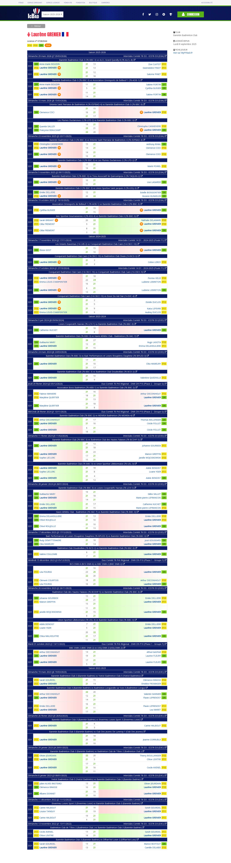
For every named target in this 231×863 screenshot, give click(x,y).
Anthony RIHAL (153, 144)
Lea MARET (155, 709)
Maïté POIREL (154, 166)
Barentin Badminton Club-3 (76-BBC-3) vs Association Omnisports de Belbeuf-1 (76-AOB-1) (97, 80)
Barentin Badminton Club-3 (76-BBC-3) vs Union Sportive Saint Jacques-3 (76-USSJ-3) (97, 188)
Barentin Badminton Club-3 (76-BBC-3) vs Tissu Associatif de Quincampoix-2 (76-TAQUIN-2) (97, 176)
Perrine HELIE (154, 278)
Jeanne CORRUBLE (152, 739)
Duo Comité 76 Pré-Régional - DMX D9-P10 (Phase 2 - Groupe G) (133, 383)
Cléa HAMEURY (153, 363)
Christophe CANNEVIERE (149, 126)
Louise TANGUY (47, 811)
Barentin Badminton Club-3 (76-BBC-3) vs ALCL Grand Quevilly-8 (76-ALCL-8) (97, 60)
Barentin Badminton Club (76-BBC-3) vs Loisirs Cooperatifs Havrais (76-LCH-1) (97, 487)
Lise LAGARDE (154, 182)
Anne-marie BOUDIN (49, 64)
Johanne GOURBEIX (151, 445)
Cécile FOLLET (154, 423)
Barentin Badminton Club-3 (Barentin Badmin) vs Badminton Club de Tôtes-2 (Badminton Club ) (97, 751)
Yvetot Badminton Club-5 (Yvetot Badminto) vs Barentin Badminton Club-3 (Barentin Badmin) (97, 779)
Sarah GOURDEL (47, 680)
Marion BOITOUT (152, 843)
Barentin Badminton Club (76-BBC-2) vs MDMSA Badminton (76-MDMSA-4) (97, 415)
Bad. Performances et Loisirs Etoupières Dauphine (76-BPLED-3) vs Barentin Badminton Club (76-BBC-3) (97, 536)
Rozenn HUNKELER (151, 196)
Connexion (190, 14)
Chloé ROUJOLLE (47, 519)
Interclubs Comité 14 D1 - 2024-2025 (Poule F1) (142, 240)
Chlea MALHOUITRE (49, 636)
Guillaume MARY (47, 342)
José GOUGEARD (153, 540)
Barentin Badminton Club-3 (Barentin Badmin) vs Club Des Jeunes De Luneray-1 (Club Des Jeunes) (97, 731)
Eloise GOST (45, 250)
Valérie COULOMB (48, 554)
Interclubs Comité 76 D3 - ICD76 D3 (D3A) (144, 56)
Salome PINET (154, 74)
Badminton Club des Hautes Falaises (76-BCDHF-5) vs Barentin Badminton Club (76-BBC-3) (97, 592)
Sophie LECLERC (47, 457)
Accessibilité (206, 3)
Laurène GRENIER (48, 67)
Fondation (80, 3)
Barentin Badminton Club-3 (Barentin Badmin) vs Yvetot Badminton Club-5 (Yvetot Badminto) (97, 675)
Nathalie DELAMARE (151, 220)
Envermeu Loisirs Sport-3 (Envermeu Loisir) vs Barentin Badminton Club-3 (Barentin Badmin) (97, 803)
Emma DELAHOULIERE (150, 346)
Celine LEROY (154, 262)
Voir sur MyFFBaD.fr (183, 52)
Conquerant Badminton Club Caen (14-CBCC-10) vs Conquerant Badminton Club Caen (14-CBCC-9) (97, 272)
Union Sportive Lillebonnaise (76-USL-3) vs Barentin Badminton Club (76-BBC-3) (97, 619)
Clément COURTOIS (48, 580)
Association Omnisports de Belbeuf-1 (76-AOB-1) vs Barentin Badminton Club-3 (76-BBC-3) (97, 204)
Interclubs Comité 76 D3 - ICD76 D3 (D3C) (144, 672)
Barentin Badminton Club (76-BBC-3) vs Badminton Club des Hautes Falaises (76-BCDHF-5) (97, 439)
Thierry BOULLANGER (150, 755)
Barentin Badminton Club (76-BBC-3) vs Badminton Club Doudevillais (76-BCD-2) (97, 371)
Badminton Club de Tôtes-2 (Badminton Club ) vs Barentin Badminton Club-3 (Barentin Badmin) (97, 827)
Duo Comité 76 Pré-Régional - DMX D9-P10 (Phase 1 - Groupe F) (134, 560)
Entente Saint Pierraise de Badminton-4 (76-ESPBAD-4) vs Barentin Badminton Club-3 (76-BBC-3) (97, 104)
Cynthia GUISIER (153, 88)
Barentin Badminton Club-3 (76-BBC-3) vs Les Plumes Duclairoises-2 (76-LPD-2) (97, 160)
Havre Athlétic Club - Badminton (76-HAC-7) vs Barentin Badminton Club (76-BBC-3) (97, 512)
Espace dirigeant (35, 3)
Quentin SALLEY (47, 126)
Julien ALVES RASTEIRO (50, 783)
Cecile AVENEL (154, 767)
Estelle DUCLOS (153, 302)
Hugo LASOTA (154, 342)
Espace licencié (53, 3)
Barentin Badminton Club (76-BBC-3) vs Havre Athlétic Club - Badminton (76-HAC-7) (97, 336)
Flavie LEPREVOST (152, 697)
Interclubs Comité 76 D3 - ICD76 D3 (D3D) (144, 320)
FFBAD (20, 3)
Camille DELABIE (153, 847)
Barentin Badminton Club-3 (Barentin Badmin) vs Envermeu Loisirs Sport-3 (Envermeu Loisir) (97, 719)
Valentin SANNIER (152, 694)
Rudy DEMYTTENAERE (50, 540)
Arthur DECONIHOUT (151, 393)
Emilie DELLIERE (47, 192)
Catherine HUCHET (48, 330)
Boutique (93, 3)
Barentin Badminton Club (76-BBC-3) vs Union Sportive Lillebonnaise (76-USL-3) (97, 463)
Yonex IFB (68, 3)
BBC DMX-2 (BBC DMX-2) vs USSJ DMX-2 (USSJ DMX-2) (97, 647)
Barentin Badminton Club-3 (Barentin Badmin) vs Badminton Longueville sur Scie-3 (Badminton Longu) (97, 687)
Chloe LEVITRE (154, 759)
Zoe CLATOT (154, 64)
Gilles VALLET (154, 494)
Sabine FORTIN (153, 84)
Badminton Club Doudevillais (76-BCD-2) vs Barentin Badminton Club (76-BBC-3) (97, 548)
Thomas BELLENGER (151, 419)
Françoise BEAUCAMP (50, 130)
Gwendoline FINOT (152, 67)
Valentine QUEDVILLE (150, 377)
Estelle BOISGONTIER (150, 192)
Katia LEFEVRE (154, 308)
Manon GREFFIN (153, 454)
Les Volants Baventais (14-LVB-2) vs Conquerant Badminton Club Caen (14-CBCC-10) (97, 244)
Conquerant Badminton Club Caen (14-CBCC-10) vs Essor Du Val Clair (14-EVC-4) (97, 296)
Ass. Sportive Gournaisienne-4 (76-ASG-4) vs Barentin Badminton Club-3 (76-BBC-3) (97, 216)
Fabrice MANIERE (47, 393)
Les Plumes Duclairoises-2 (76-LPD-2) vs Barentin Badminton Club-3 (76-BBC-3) (97, 120)
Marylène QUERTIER (49, 397)
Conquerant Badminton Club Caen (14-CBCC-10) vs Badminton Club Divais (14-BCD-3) (97, 256)
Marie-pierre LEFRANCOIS (148, 497)
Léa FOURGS (45, 572)
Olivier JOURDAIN (47, 755)
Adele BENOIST (153, 468)
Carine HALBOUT (152, 725)
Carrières (105, 3)
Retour (37, 26)
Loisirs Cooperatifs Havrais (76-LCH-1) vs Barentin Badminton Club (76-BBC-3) (97, 324)
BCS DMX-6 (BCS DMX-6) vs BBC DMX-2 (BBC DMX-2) (97, 564)
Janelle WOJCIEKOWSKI (150, 457)
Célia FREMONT (47, 224)
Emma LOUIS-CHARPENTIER (53, 281)
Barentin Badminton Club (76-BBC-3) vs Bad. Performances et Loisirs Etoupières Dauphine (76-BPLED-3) (97, 355)
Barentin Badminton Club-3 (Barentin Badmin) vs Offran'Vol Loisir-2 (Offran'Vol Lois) (97, 839)
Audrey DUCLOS (153, 312)
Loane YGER (155, 471)
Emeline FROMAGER (151, 683)
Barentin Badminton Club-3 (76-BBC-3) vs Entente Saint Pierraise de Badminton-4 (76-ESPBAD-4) (97, 140)
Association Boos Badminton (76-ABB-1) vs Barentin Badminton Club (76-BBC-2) (97, 387)
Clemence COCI (46, 112)
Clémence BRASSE (152, 680)
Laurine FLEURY (153, 655)
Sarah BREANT (46, 220)
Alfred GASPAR (154, 652)
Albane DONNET (47, 793)
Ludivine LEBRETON (151, 281)
